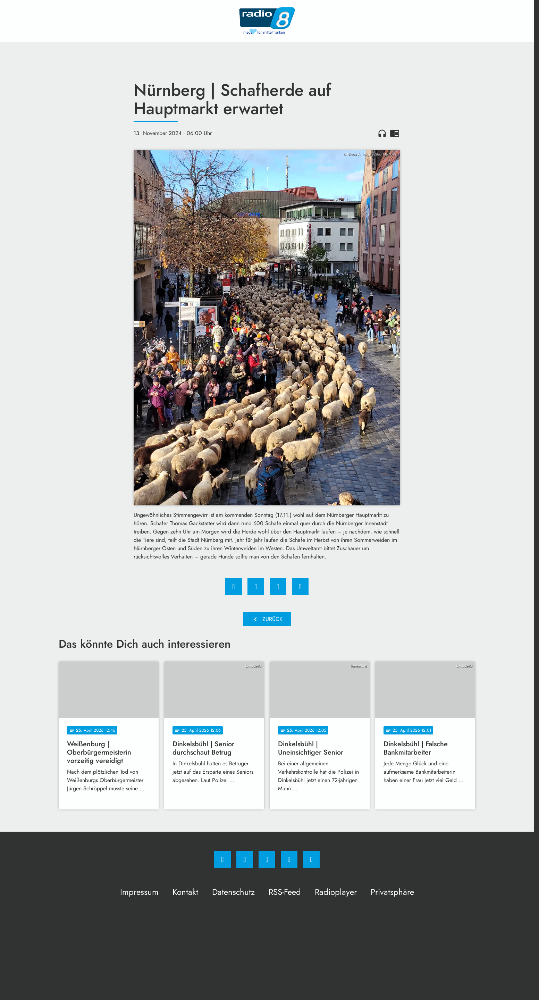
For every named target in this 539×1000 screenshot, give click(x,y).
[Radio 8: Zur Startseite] (267, 21)
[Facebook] (222, 859)
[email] (311, 859)
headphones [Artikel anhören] (382, 133)
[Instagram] (244, 859)
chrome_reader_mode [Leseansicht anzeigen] (394, 133)
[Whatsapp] (267, 859)
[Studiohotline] (289, 859)
